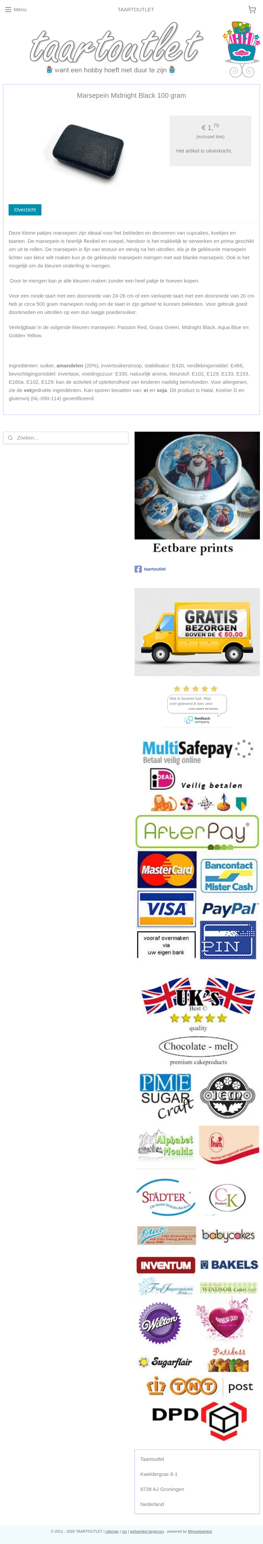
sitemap (112, 1531)
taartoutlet (150, 569)
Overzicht (25, 209)
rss (124, 1531)
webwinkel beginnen (147, 1531)
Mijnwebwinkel (200, 1531)
